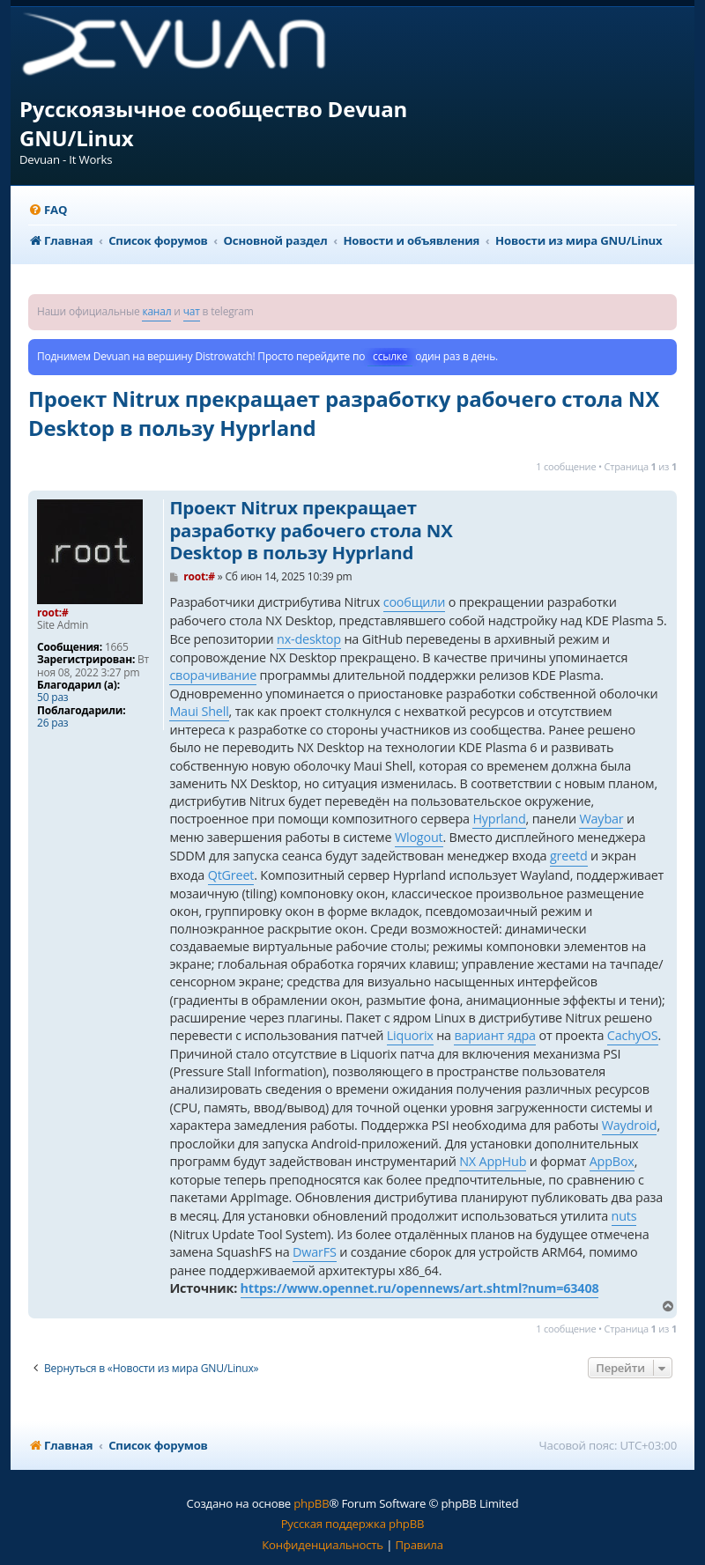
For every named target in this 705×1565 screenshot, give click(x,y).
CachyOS (632, 1035)
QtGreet (231, 875)
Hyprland (498, 818)
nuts (624, 1215)
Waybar (601, 818)
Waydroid (629, 1125)
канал (156, 311)
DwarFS (315, 1252)
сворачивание (212, 675)
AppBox (612, 1161)
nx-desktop (309, 639)
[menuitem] (47, 210)
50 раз (52, 697)
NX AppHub (492, 1161)
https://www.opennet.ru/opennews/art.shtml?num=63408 (420, 1288)
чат (191, 311)
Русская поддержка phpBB (353, 1524)
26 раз (52, 723)
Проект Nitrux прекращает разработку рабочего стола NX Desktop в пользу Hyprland (343, 413)
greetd (569, 855)
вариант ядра (494, 1035)
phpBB (311, 1503)
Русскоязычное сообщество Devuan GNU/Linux (213, 123)
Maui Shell (198, 711)
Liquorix (410, 1035)
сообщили (414, 602)
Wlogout (419, 837)
